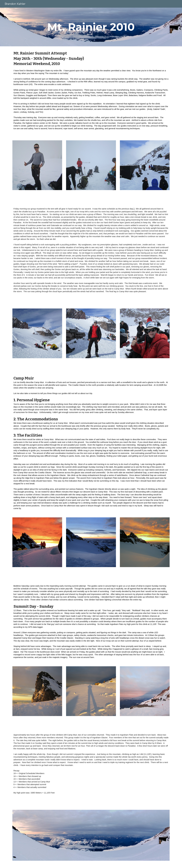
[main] (91, 27)
